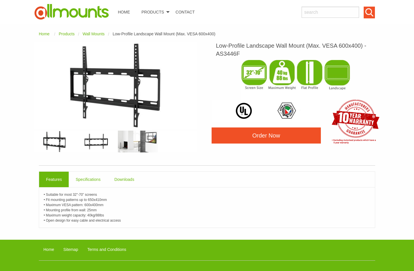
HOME (124, 12)
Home (44, 34)
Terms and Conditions (106, 249)
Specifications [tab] (88, 179)
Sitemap (70, 249)
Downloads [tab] (124, 179)
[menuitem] (73, 12)
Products (66, 34)
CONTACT (185, 12)
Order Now (266, 135)
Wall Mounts (94, 34)
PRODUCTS (152, 12)
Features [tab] (54, 179)
